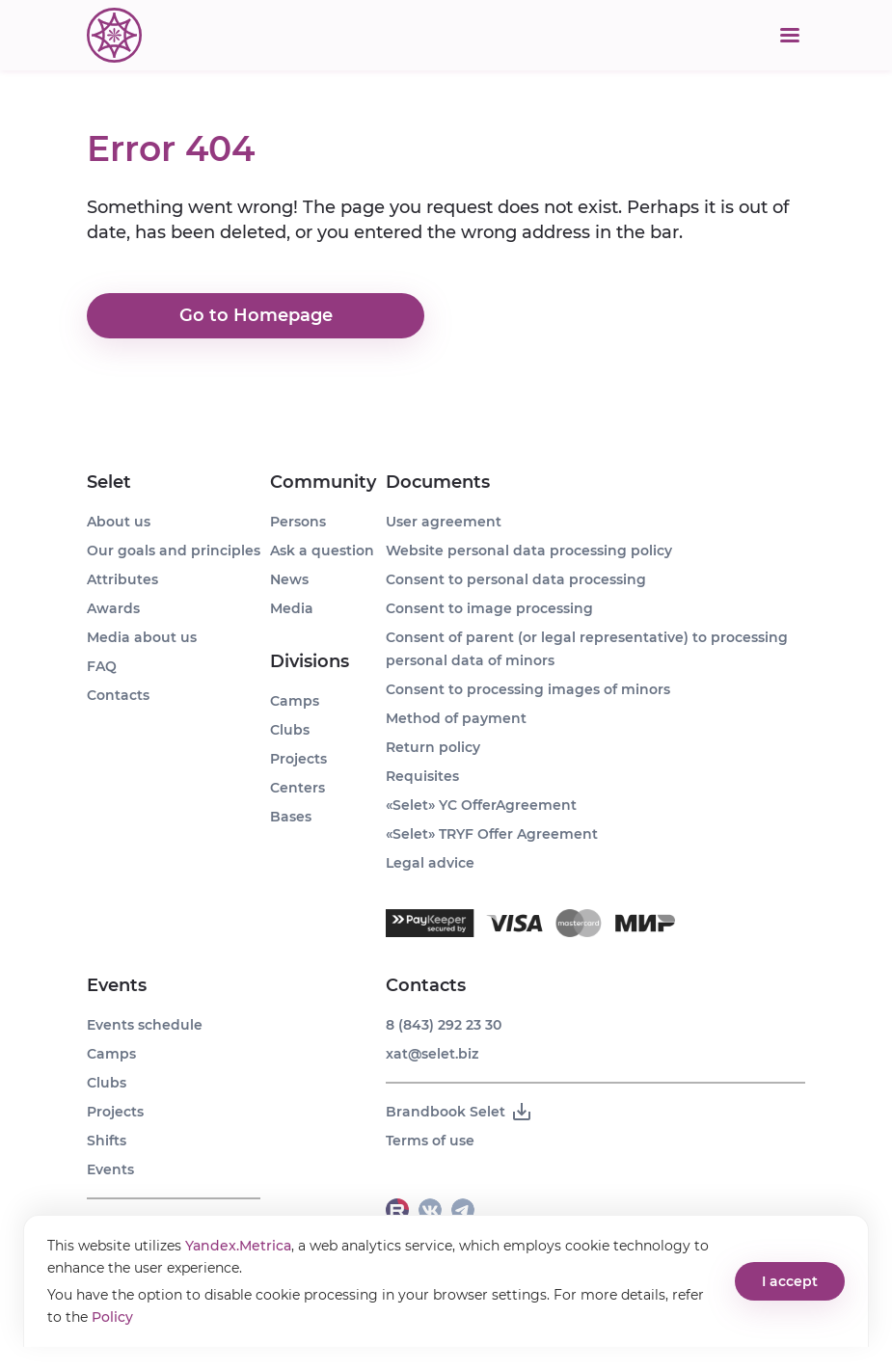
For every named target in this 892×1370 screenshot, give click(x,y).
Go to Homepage (256, 316)
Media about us (142, 637)
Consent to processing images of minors (528, 689)
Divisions (309, 661)
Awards (113, 608)
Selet (109, 482)
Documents (438, 482)
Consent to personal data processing (516, 579)
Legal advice (430, 863)
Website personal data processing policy (529, 550)
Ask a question (322, 550)
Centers (297, 787)
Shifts (106, 1140)
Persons (298, 521)
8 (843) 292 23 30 (443, 1025)
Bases (290, 816)
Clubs (106, 1082)
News (289, 579)
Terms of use (430, 1140)
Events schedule (145, 1025)
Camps (111, 1053)
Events (117, 985)
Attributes (122, 579)
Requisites (422, 776)
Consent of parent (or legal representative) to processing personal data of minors (587, 649)
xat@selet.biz (432, 1053)
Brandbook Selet (459, 1111)
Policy (112, 1317)
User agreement (443, 521)
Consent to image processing (489, 608)
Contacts (118, 695)
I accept (790, 1281)
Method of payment (456, 718)
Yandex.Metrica (238, 1245)
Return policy (433, 747)
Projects (115, 1111)
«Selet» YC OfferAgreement (481, 805)
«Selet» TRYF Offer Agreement (492, 834)
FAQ (102, 666)
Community (323, 482)
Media (291, 608)
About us (118, 521)
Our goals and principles (173, 550)
